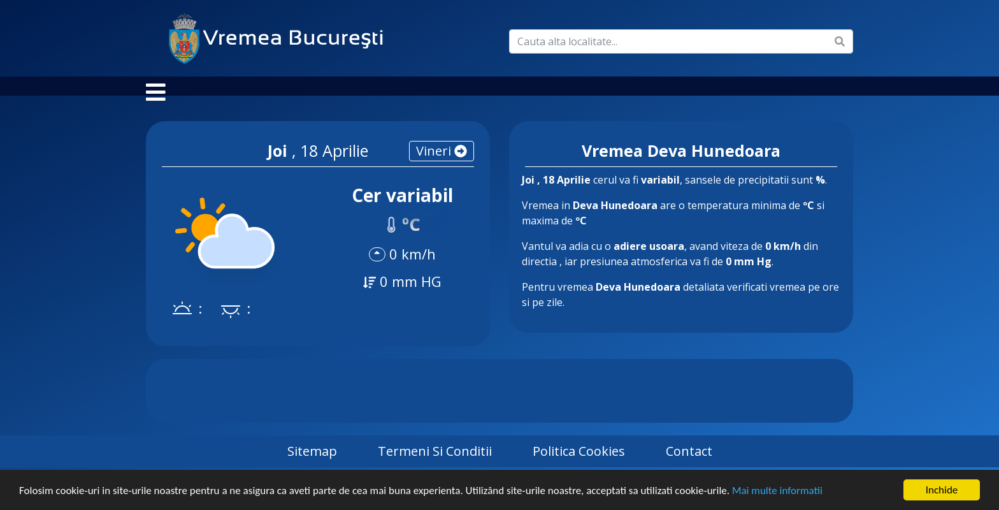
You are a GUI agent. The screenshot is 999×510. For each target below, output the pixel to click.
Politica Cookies (579, 463)
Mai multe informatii (777, 491)
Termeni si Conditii (435, 463)
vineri (441, 163)
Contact (689, 463)
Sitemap (312, 463)
